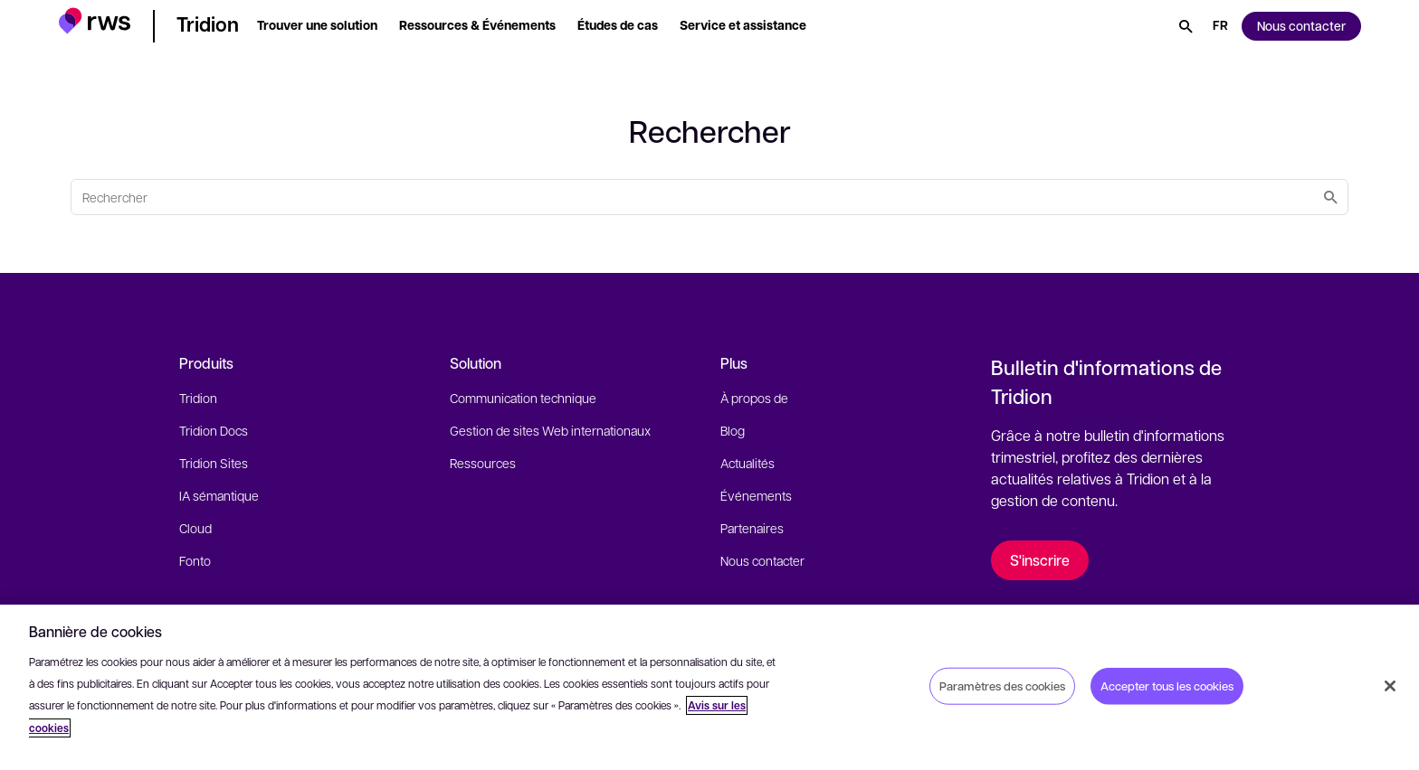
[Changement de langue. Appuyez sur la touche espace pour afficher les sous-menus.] (1220, 26)
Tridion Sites (213, 463)
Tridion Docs (213, 430)
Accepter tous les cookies (1166, 685)
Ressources (483, 463)
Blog (732, 430)
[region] (709, 687)
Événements (756, 495)
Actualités (747, 463)
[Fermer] (1390, 686)
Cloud (195, 528)
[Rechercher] (1185, 26)
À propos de (754, 398)
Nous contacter (762, 560)
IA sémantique (219, 495)
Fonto (195, 560)
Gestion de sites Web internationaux (550, 430)
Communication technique (523, 398)
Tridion (198, 398)
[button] (94, 23)
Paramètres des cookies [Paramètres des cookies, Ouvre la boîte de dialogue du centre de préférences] (1002, 685)
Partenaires (752, 528)
